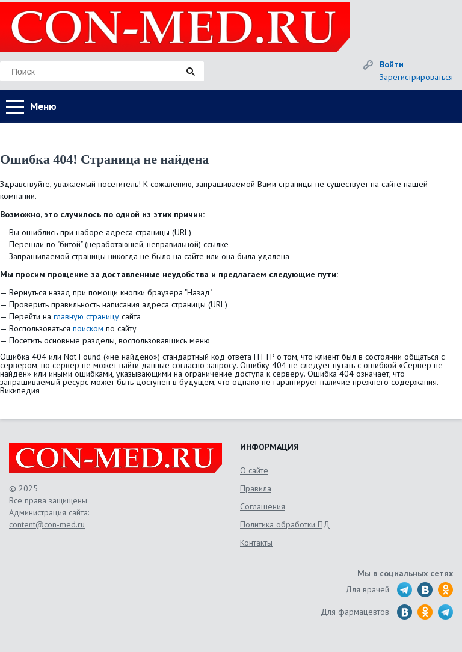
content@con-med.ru (47, 524)
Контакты (256, 542)
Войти (392, 64)
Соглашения (262, 506)
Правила (255, 488)
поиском (88, 328)
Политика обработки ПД (285, 524)
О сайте (254, 470)
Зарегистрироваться (416, 77)
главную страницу (86, 316)
